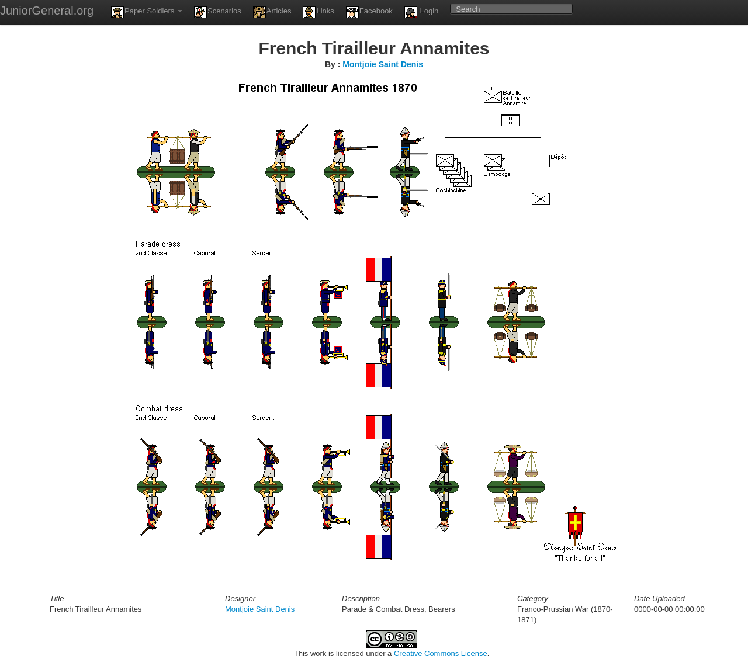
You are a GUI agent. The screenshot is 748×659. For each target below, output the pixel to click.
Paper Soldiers (146, 12)
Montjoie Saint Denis (382, 64)
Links (318, 12)
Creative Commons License (440, 653)
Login (421, 12)
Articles (272, 12)
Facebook (369, 12)
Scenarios (217, 12)
